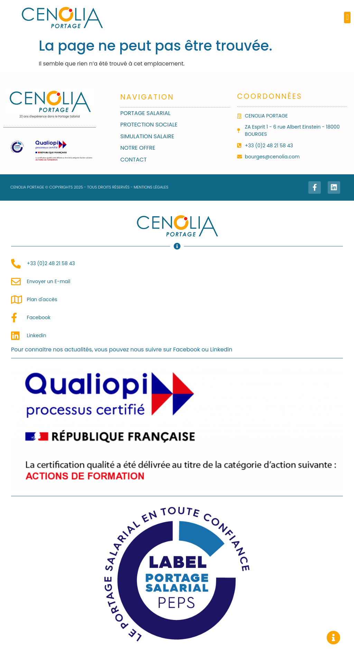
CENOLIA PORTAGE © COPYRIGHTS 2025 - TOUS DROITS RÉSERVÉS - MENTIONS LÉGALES (89, 187)
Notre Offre (137, 148)
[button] (347, 17)
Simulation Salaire (147, 136)
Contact (133, 160)
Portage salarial (145, 113)
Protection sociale (149, 125)
